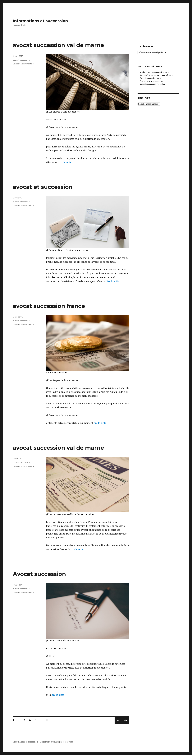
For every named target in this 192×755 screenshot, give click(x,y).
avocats (86, 281)
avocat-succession (21, 60)
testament (98, 277)
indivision (110, 388)
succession (83, 250)
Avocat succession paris (150, 78)
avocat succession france (49, 306)
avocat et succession (43, 186)
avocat (53, 269)
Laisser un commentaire (23, 64)
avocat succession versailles (152, 84)
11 (48, 720)
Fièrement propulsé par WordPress (56, 742)
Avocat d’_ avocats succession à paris (156, 75)
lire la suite (65, 162)
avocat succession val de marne (58, 45)
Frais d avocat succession (151, 81)
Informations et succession (40, 20)
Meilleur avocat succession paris (154, 72)
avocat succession (56, 119)
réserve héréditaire (61, 277)
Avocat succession (56, 372)
